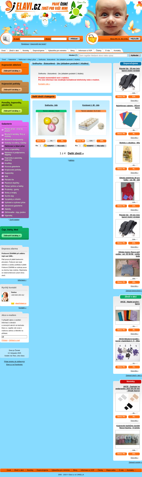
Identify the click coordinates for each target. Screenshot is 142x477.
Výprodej (8, 216)
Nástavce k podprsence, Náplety (15, 154)
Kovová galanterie (12, 167)
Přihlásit (4, 340)
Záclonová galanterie (13, 206)
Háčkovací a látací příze (27, 59)
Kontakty (117, 51)
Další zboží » (76, 153)
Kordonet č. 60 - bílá (90, 105)
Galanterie (12, 59)
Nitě (6, 176)
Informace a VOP (85, 51)
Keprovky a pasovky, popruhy (13, 159)
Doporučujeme (38, 51)
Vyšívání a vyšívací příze (15, 202)
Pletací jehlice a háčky (14, 186)
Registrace (25, 44)
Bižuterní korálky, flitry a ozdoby (15, 135)
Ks (37, 146)
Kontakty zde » (44, 84)
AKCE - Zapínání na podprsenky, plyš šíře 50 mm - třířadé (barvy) (128, 389)
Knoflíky (8, 163)
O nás (107, 51)
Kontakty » (22, 308)
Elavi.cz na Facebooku (14, 364)
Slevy (72, 51)
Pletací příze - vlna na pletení (14, 130)
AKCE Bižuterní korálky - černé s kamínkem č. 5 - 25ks (127, 340)
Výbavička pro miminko (57, 51)
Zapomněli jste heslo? (38, 44)
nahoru (71, 160)
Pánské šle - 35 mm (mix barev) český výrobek (129, 70)
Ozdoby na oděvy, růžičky (15, 143)
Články (98, 51)
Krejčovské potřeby (13, 170)
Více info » (134, 100)
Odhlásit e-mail (14, 340)
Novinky (26, 51)
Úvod (3, 51)
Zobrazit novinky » (135, 462)
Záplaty (8, 209)
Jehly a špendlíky (12, 149)
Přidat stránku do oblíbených (14, 361)
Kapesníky (9, 173)
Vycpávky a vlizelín (13, 199)
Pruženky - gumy (12, 189)
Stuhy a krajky (11, 193)
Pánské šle (9, 180)
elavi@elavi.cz (20, 303)
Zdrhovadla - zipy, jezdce (15, 212)
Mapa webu (111, 470)
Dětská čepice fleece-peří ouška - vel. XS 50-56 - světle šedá (128, 254)
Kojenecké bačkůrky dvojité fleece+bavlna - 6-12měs (128, 427)
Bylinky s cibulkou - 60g (130, 143)
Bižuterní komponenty (14, 140)
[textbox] (103, 55)
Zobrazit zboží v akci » (134, 375)
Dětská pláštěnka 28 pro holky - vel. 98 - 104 (130, 179)
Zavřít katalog (14, 219)
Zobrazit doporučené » (134, 291)
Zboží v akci (14, 51)
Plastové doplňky (12, 183)
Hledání (72, 55)
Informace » (22, 280)
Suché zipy (9, 196)
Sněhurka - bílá (51, 105)
